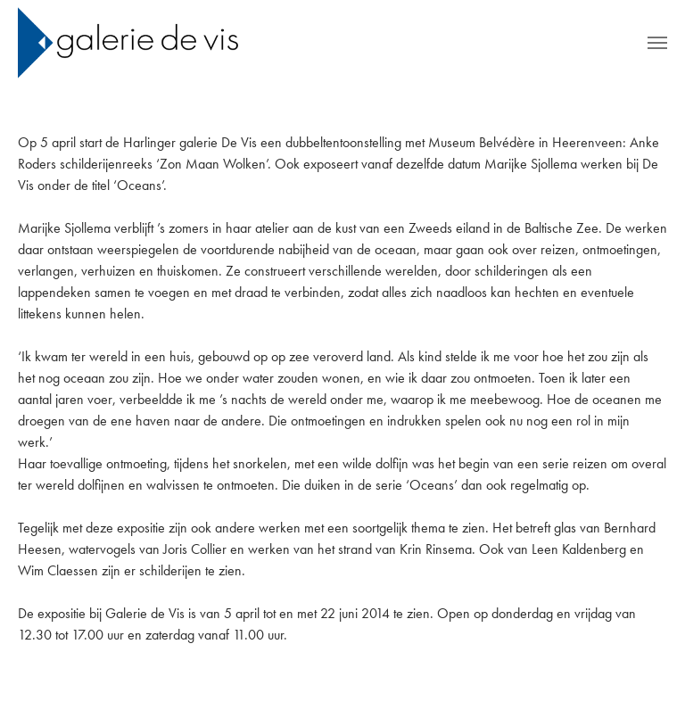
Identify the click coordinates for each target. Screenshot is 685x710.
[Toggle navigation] (657, 43)
